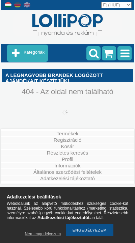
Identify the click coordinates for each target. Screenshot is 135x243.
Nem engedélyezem (43, 234)
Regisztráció (68, 140)
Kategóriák (34, 52)
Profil (67, 159)
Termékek (67, 133)
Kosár (67, 146)
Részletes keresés (67, 153)
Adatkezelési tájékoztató (67, 178)
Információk (67, 165)
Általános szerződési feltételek (67, 172)
